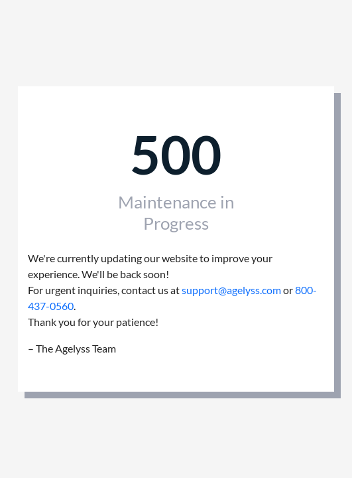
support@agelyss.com (231, 289)
